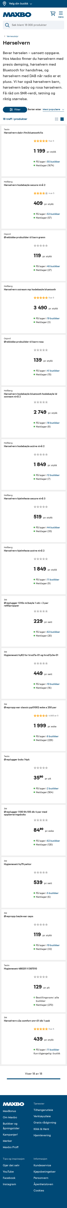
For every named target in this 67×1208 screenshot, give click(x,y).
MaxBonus (9, 1111)
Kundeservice (42, 1165)
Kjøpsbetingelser (45, 1172)
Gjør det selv (11, 1165)
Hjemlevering (42, 1135)
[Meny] (61, 14)
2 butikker (52, 788)
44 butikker (53, 527)
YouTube (8, 1172)
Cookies (39, 1191)
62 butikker (53, 631)
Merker (7, 1141)
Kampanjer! (10, 1135)
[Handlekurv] (52, 13)
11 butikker (53, 579)
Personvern (41, 1178)
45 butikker (53, 266)
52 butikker (53, 214)
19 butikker (53, 318)
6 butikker (52, 736)
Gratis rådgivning (45, 1123)
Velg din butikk (20, 4)
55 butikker (53, 161)
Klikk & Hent (41, 1129)
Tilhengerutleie (43, 1110)
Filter (15, 109)
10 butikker (53, 684)
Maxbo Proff (10, 1147)
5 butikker (52, 893)
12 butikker (53, 475)
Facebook (9, 1178)
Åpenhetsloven (43, 1184)
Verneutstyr (12, 36)
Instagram (9, 1184)
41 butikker (53, 370)
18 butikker (53, 423)
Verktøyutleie (42, 1116)
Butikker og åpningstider (11, 1126)
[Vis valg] (53, 109)
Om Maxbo (10, 1117)
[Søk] (33, 25)
